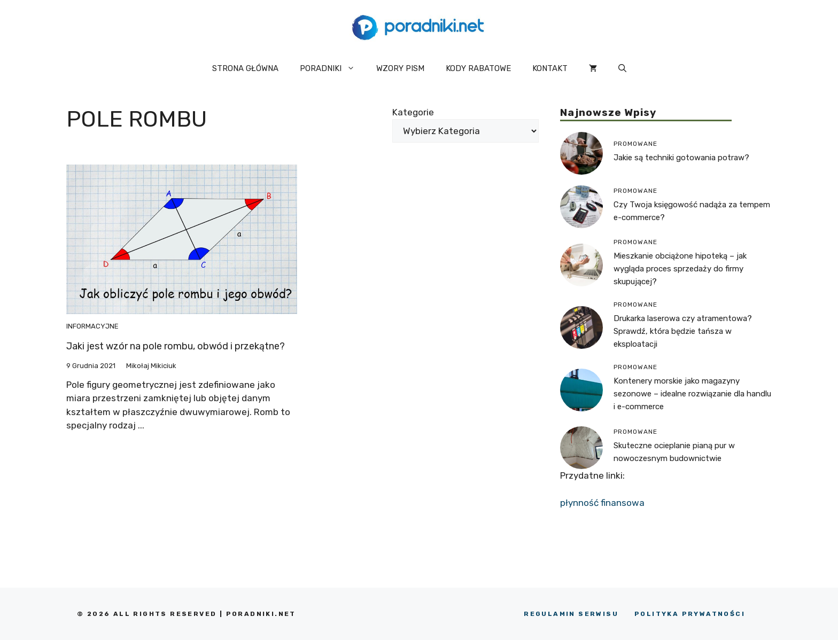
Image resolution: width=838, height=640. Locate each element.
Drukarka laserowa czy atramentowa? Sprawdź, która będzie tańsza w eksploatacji (683, 331)
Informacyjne (92, 326)
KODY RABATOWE (478, 68)
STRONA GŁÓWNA (245, 68)
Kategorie (413, 112)
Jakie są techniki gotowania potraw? (681, 157)
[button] (622, 68)
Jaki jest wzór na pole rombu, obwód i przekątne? (175, 346)
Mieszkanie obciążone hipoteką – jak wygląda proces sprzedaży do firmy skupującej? (680, 268)
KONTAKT (550, 68)
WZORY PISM (400, 68)
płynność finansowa (602, 502)
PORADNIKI (333, 68)
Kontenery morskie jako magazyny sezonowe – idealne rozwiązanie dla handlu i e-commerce (692, 393)
